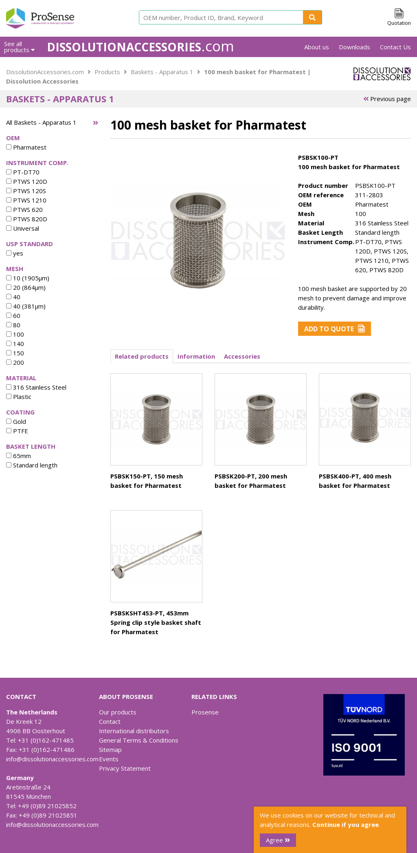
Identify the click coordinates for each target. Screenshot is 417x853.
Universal (22, 228)
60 (13, 315)
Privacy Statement (125, 768)
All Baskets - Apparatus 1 (41, 122)
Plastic (18, 396)
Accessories (242, 356)
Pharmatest (26, 147)
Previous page (387, 99)
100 (15, 334)
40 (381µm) (26, 306)
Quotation (399, 23)
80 (13, 325)
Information (196, 356)
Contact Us (395, 47)
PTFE (17, 431)
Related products (142, 356)
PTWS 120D (26, 181)
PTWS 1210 (26, 200)
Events (109, 759)
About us (316, 47)
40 (13, 297)
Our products (117, 712)
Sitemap (110, 749)
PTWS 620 (24, 209)
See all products (19, 47)
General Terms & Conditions (138, 740)
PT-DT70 (23, 172)
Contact (110, 721)
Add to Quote (334, 328)
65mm (18, 456)
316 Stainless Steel (36, 387)
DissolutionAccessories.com (45, 72)
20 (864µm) (26, 287)
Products (107, 72)
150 (15, 353)
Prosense (205, 712)
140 (15, 343)
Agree (278, 840)
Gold (16, 421)
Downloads (354, 47)
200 (15, 362)
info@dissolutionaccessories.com (52, 759)
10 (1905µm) (27, 278)
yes (14, 253)
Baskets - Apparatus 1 (162, 72)
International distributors (134, 731)
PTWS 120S (26, 191)
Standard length (31, 465)
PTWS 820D (26, 219)
